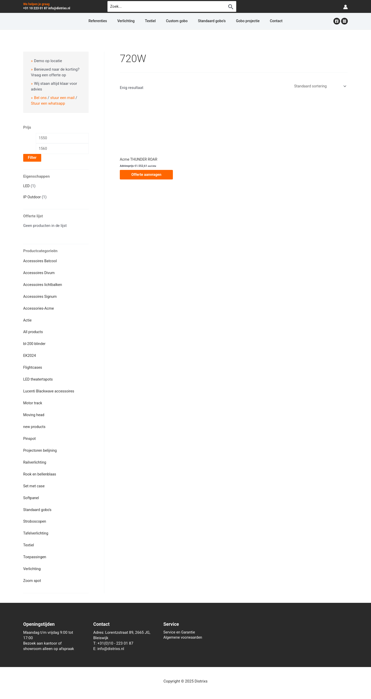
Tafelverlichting (36, 530)
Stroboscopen (35, 518)
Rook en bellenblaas (40, 471)
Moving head (34, 413)
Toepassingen (35, 553)
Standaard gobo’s (206, 21)
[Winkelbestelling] (319, 86)
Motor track (33, 401)
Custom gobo (177, 21)
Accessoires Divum (39, 273)
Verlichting (138, 21)
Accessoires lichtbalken (43, 285)
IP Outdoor (32, 197)
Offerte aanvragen (146, 175)
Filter (32, 159)
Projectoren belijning (40, 448)
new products (34, 425)
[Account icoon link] (345, 6)
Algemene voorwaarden (183, 633)
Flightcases (33, 366)
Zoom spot (32, 576)
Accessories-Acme (39, 308)
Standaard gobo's (38, 506)
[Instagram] (344, 21)
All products (33, 331)
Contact (257, 21)
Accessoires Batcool (40, 261)
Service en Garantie (180, 628)
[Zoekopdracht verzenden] (231, 7)
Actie (27, 320)
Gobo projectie (235, 21)
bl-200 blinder (35, 343)
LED (26, 187)
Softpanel (31, 494)
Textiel (156, 21)
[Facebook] (336, 21)
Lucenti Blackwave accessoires (50, 390)
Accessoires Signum (40, 296)
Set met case (34, 483)
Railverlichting (35, 460)
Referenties (116, 21)
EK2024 (30, 354)
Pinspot (29, 436)
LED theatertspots (38, 378)
